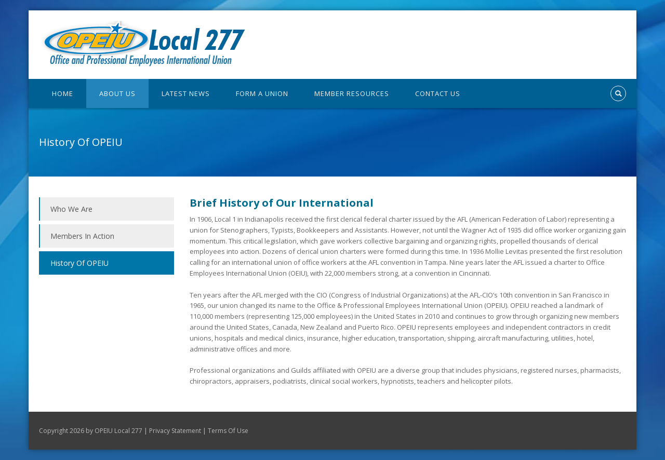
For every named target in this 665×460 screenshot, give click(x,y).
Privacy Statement (175, 430)
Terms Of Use (228, 430)
